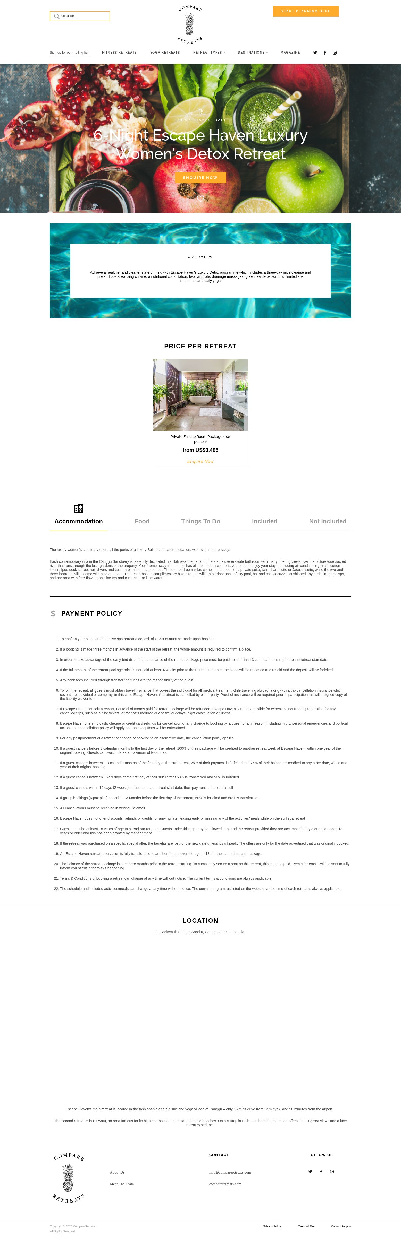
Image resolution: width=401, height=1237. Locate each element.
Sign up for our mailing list (69, 52)
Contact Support (341, 1226)
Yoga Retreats (165, 52)
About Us (117, 1172)
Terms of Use (306, 1226)
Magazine (290, 52)
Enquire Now (200, 178)
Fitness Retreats (119, 52)
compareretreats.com (225, 1184)
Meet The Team (122, 1184)
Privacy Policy (272, 1226)
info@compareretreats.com (230, 1172)
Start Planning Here (306, 11)
